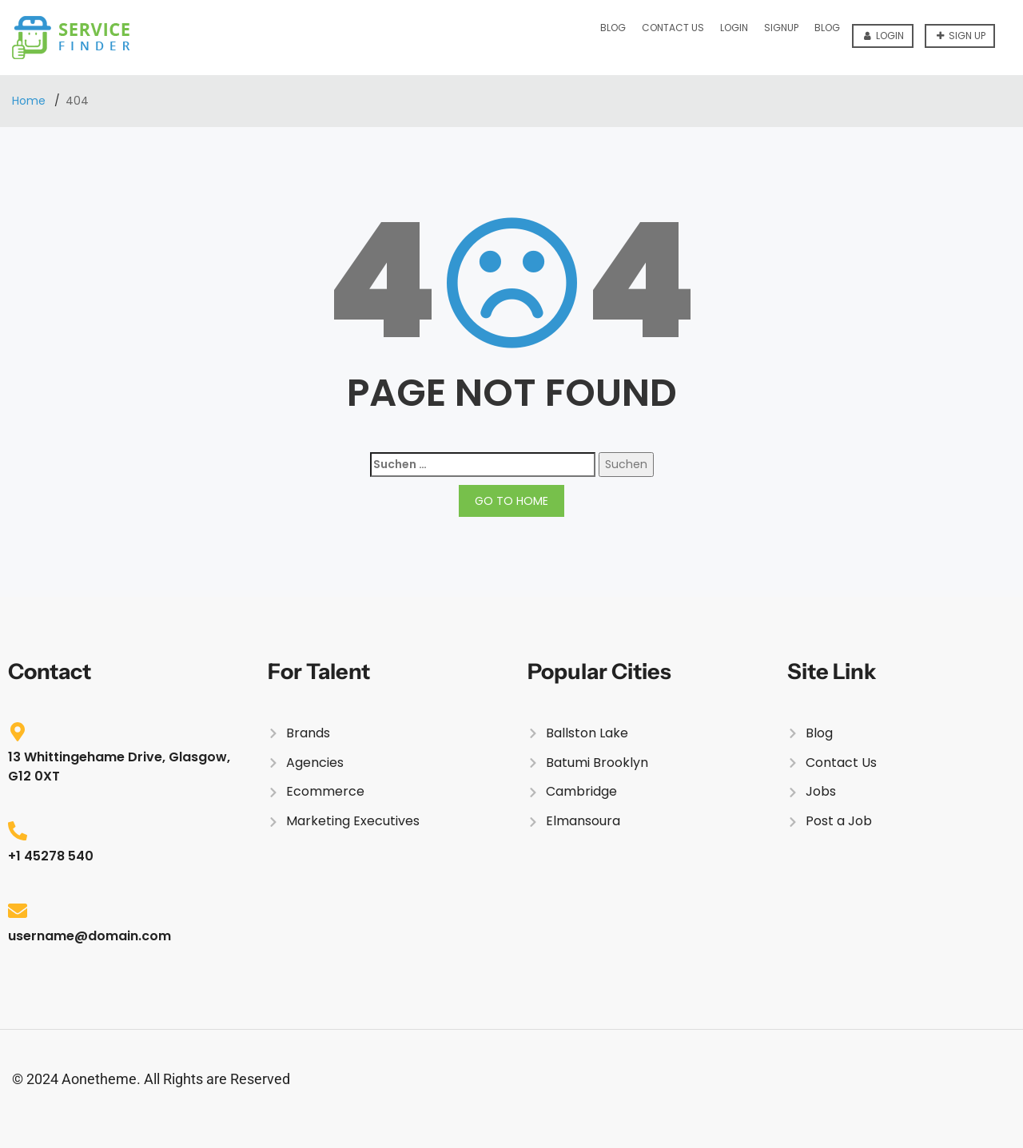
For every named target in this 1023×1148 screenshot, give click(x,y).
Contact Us (673, 27)
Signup (781, 27)
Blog (613, 27)
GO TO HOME (511, 501)
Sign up (961, 35)
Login (884, 35)
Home (30, 101)
